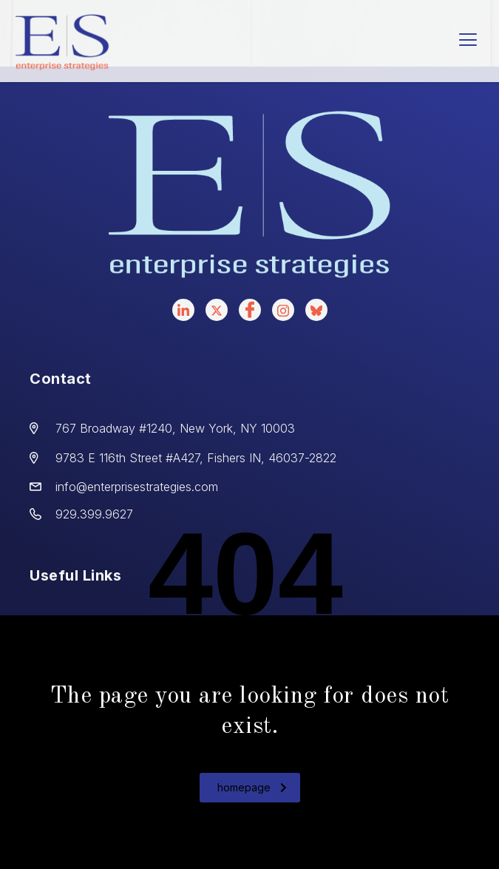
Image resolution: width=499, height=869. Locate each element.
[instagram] (283, 310)
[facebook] (250, 310)
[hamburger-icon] (467, 41)
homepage (252, 787)
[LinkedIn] (183, 310)
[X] (217, 310)
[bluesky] (316, 310)
